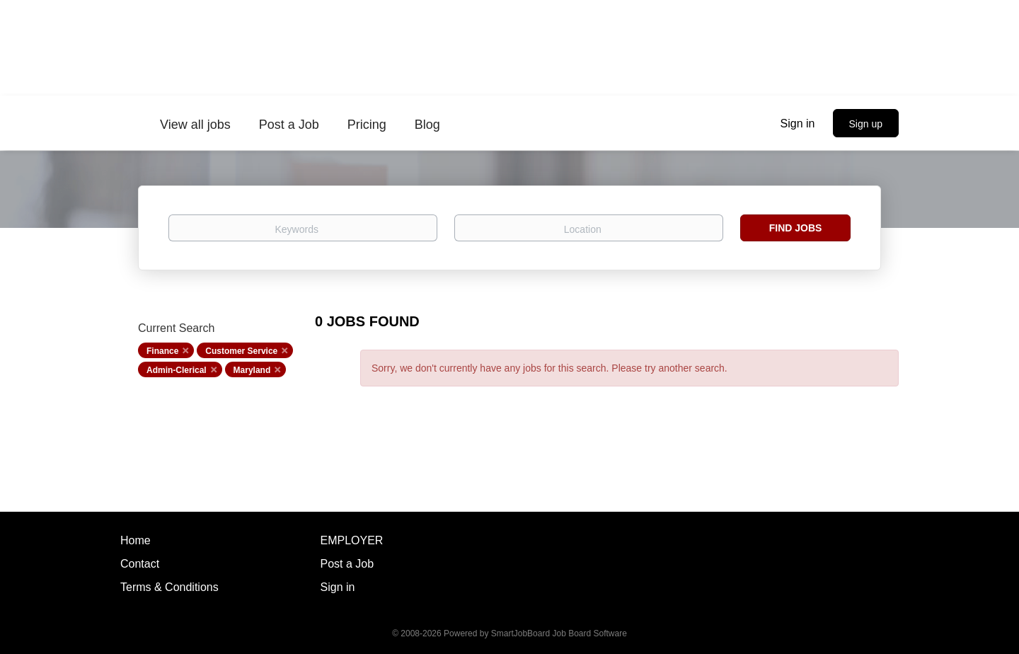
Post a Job (347, 564)
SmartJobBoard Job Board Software (559, 633)
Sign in (798, 123)
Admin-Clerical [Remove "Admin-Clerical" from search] (176, 370)
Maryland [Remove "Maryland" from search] (252, 370)
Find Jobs (795, 228)
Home (135, 540)
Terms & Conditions (169, 587)
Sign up (865, 124)
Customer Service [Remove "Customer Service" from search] (241, 351)
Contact (139, 564)
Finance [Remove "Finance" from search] (162, 351)
